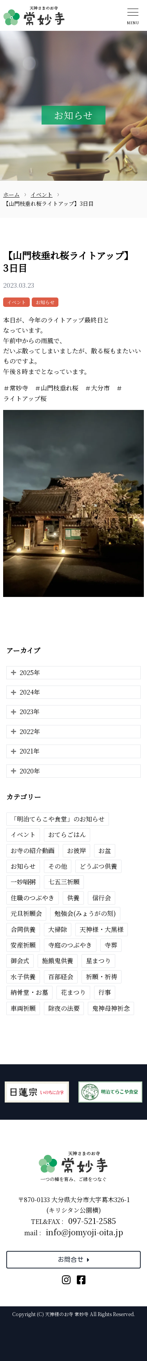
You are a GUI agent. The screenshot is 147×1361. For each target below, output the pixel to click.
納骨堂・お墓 (29, 992)
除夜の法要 (64, 1008)
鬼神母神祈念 (111, 1008)
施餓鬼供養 (57, 960)
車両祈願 (23, 1008)
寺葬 (111, 945)
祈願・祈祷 (101, 976)
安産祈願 (23, 945)
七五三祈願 (64, 881)
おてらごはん (67, 834)
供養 (73, 897)
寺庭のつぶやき (70, 945)
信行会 (101, 897)
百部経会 (60, 976)
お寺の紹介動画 (32, 850)
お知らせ (45, 302)
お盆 (104, 850)
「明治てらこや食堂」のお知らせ (58, 818)
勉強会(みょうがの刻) (85, 913)
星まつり (98, 960)
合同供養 (23, 929)
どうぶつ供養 (98, 866)
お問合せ (73, 1259)
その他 (57, 866)
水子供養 (23, 976)
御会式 (20, 960)
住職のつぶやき (32, 897)
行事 (104, 992)
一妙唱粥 (23, 881)
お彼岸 (76, 850)
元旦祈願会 (26, 913)
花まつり (73, 992)
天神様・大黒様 (101, 929)
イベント (16, 302)
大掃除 (57, 929)
